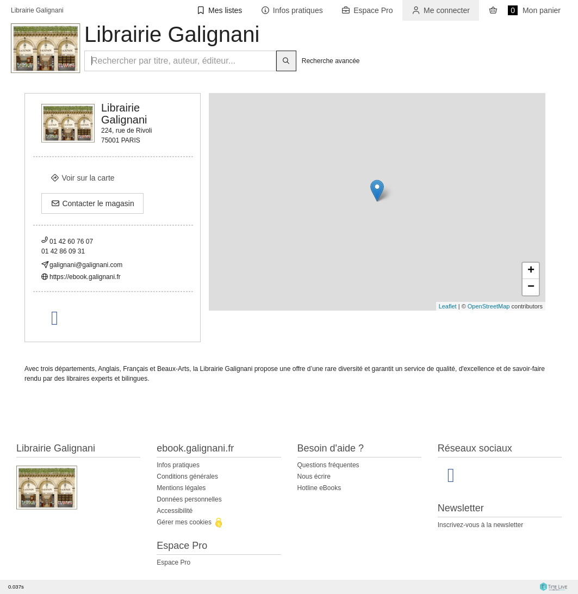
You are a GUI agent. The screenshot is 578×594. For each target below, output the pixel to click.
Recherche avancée (331, 61)
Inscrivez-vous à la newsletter (480, 525)
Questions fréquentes (328, 465)
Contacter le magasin (92, 203)
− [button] (531, 287)
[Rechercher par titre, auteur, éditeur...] (180, 61)
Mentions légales (181, 488)
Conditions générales (187, 476)
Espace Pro (173, 562)
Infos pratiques (178, 465)
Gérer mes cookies (190, 522)
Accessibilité (174, 511)
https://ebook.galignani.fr (85, 277)
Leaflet (448, 306)
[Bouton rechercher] (286, 61)
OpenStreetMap (489, 306)
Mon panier (524, 10)
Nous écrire (314, 476)
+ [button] (531, 271)
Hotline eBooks (319, 488)
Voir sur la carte (82, 178)
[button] (219, 10)
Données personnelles (189, 499)
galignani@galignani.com (85, 265)
